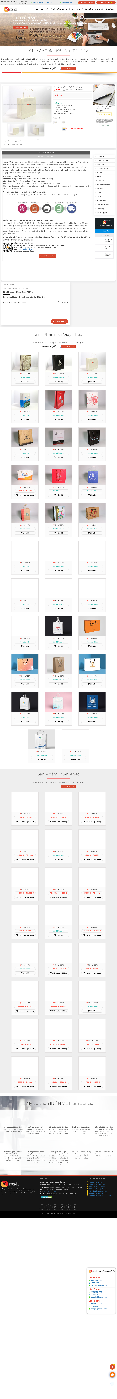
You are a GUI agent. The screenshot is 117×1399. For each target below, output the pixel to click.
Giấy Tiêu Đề (99, 180)
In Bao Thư (99, 189)
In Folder (98, 193)
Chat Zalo (94, 1283)
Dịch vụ (74, 9)
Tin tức (100, 9)
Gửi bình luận (59, 321)
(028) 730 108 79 (50, 1192)
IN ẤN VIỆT (71, 1213)
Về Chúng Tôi (59, 9)
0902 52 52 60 (66, 2)
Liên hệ (111, 9)
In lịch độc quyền (101, 213)
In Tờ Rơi (98, 197)
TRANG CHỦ (43, 9)
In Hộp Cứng (99, 209)
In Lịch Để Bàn (100, 156)
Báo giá (87, 9)
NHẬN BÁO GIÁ (20, 27)
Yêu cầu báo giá (47, 252)
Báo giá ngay (87, 2)
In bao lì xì (98, 172)
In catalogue (99, 164)
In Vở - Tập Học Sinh (102, 185)
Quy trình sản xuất (36, 153)
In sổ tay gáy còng (101, 168)
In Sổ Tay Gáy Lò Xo (102, 160)
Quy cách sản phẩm (13, 153)
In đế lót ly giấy (100, 201)
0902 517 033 (37, 2)
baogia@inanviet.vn (26, 245)
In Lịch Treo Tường (102, 205)
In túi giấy (98, 176)
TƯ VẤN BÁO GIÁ (68, 69)
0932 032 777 (52, 2)
